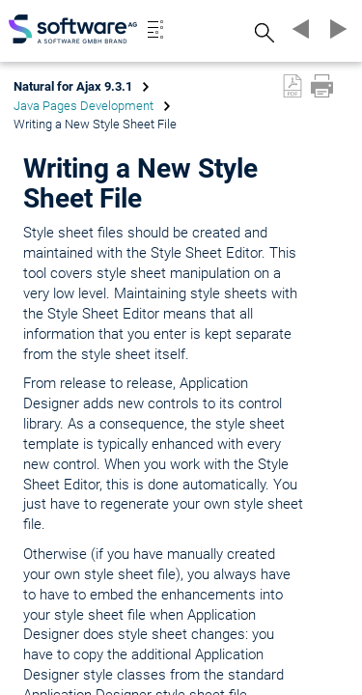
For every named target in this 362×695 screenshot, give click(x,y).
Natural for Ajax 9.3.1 (73, 86)
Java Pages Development (83, 105)
